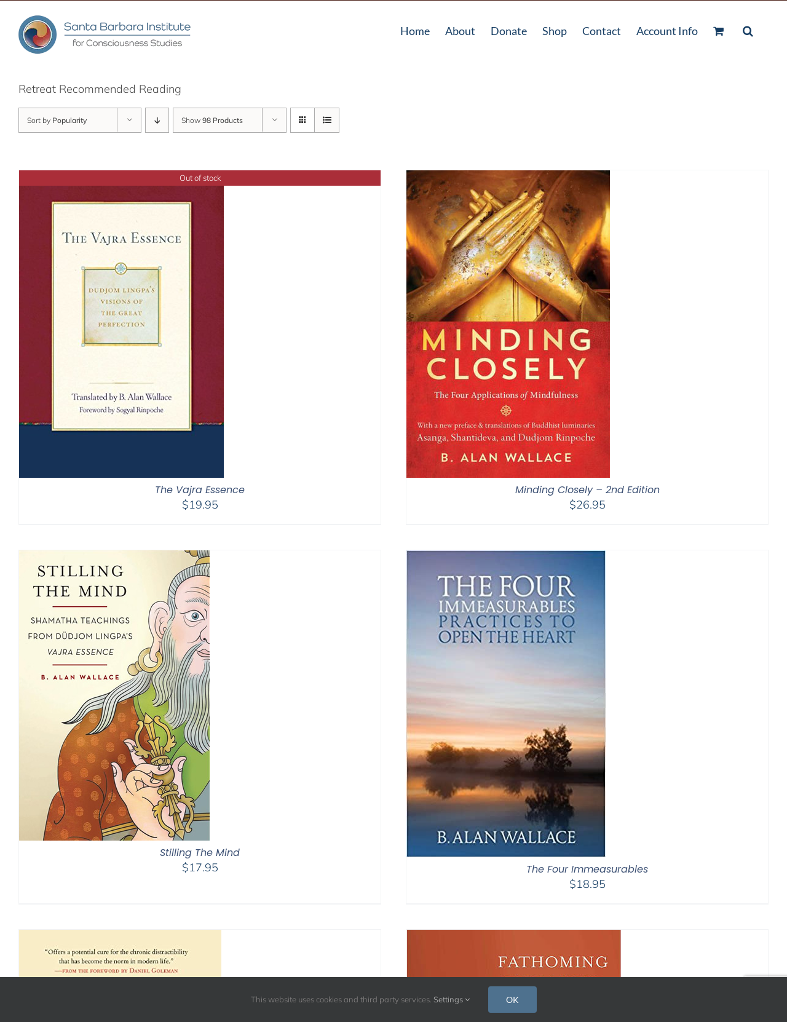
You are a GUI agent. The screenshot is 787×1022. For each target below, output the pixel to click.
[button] (748, 29)
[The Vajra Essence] (121, 178)
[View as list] (327, 120)
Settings (451, 999)
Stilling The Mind (200, 853)
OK (512, 999)
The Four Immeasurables (587, 869)
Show (212, 120)
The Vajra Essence (200, 490)
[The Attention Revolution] (120, 937)
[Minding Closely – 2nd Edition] (508, 178)
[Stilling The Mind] (114, 558)
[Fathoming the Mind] (514, 937)
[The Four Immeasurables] (506, 558)
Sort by (57, 120)
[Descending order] (157, 120)
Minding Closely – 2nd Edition (587, 490)
